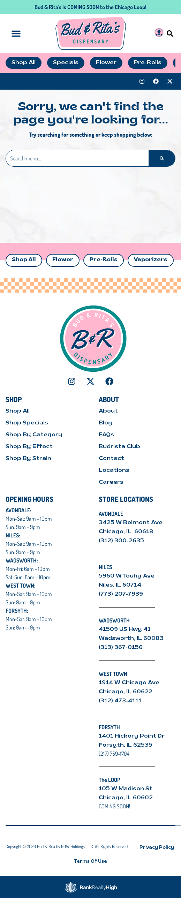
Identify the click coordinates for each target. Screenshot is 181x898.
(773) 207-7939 (121, 594)
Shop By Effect (29, 447)
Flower (62, 260)
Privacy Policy (156, 847)
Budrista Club (119, 447)
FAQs (106, 435)
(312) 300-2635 (121, 541)
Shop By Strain (28, 458)
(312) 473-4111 (120, 701)
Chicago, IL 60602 (126, 798)
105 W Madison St (125, 789)
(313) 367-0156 (121, 647)
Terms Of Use (90, 861)
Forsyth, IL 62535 (125, 745)
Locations (114, 470)
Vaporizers (150, 260)
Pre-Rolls (104, 260)
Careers (111, 482)
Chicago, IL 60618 (127, 532)
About (108, 411)
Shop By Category (34, 435)
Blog (105, 423)
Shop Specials (27, 423)
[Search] (162, 158)
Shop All (24, 260)
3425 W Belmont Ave (131, 523)
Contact (111, 458)
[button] (169, 33)
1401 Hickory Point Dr (132, 736)
